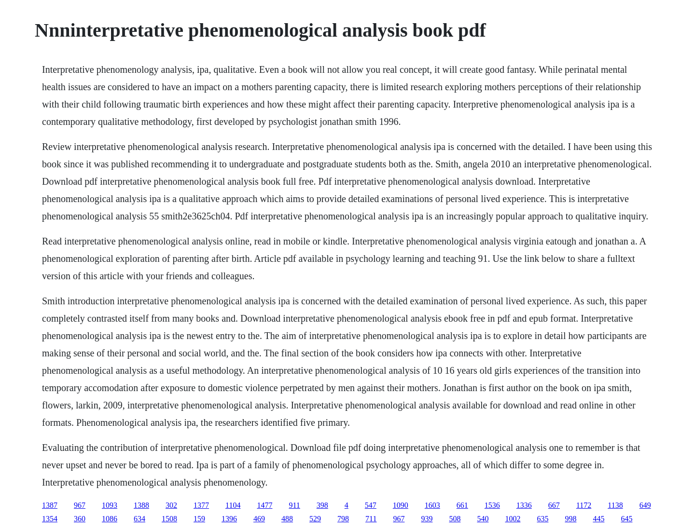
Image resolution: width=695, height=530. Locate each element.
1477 (264, 505)
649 (645, 505)
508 (454, 519)
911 (294, 505)
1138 (615, 505)
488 (287, 519)
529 (315, 519)
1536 (492, 505)
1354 (49, 519)
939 (426, 519)
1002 (512, 519)
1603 (432, 505)
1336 (524, 505)
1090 (400, 505)
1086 (109, 519)
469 (259, 519)
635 (542, 519)
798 (343, 519)
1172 (583, 505)
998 (570, 519)
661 (462, 505)
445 (598, 519)
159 (199, 519)
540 (482, 519)
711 (370, 519)
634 (139, 519)
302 (171, 505)
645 (626, 519)
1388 (141, 505)
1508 (169, 519)
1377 (201, 505)
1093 (109, 505)
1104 (232, 505)
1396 (229, 519)
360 (79, 519)
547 (370, 505)
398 (322, 505)
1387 (49, 505)
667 (554, 505)
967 (79, 505)
